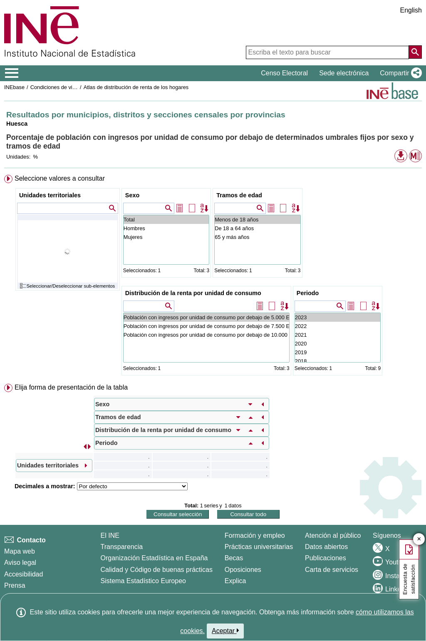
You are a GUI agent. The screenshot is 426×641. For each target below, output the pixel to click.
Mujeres (166, 237)
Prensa (14, 585)
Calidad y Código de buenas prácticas (157, 569)
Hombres (166, 228)
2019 (337, 352)
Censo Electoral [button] (284, 73)
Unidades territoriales (50, 195)
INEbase (14, 87)
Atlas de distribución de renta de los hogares (136, 87)
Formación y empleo (255, 535)
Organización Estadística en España (154, 557)
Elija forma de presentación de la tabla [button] (71, 387)
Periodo (308, 293)
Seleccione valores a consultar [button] (60, 178)
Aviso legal (20, 562)
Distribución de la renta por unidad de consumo (193, 293)
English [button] (411, 10)
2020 (337, 343)
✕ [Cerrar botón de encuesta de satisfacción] (419, 539)
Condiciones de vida (54, 87)
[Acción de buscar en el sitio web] (415, 52)
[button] (399, 73)
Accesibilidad (23, 574)
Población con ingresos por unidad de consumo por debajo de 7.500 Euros (206, 326)
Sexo (132, 195)
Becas (234, 557)
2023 (337, 317)
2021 (337, 334)
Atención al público (333, 535)
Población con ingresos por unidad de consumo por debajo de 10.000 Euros (206, 334)
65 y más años (257, 237)
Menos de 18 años (257, 219)
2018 (337, 361)
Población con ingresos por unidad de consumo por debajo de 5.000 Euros (206, 317)
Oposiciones (243, 569)
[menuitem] (213, 277)
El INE (110, 535)
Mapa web (19, 551)
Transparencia (122, 546)
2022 (337, 326)
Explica (235, 580)
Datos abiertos (326, 546)
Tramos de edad (239, 195)
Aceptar (225, 630)
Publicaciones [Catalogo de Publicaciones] (325, 557)
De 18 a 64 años (257, 228)
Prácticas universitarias (259, 546)
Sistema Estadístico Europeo (143, 580)
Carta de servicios (331, 569)
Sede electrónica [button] (344, 73)
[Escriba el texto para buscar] (327, 52)
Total (166, 219)
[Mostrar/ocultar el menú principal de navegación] (12, 73)
